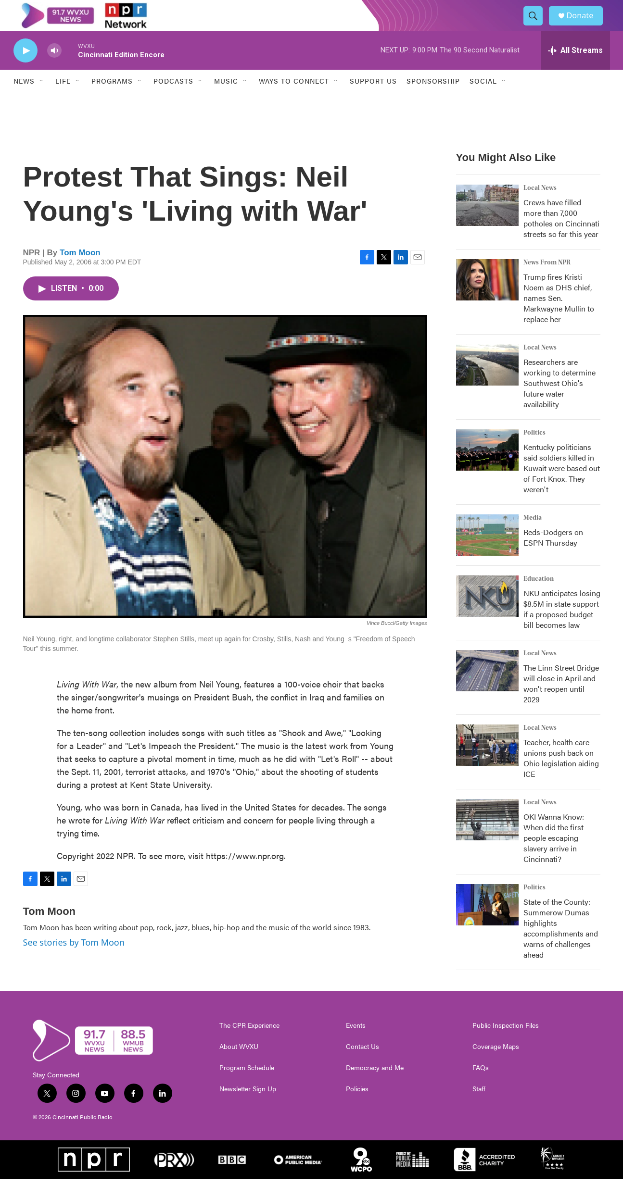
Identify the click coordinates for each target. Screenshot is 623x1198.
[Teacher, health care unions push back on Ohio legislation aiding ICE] (487, 764)
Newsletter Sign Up (247, 1108)
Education (538, 598)
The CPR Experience (249, 1044)
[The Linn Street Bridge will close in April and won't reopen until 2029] (487, 690)
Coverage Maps (495, 1066)
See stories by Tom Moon (74, 961)
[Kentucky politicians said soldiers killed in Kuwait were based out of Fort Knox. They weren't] (487, 469)
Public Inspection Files (505, 1044)
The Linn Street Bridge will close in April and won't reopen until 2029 (561, 702)
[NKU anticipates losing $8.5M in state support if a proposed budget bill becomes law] (487, 615)
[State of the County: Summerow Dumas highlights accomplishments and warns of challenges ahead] (487, 924)
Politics (534, 452)
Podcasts (173, 100)
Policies (357, 1108)
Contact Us (362, 1066)
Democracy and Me (375, 1087)
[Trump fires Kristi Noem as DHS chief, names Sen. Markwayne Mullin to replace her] (487, 299)
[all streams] (575, 69)
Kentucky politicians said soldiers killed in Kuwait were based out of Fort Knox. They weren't (561, 487)
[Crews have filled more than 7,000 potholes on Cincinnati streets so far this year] (487, 224)
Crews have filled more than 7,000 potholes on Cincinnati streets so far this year (561, 237)
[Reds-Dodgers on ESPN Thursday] (487, 554)
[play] (25, 69)
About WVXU (238, 1066)
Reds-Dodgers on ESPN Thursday (553, 556)
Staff (478, 1108)
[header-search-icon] (537, 25)
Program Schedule (246, 1087)
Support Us (373, 100)
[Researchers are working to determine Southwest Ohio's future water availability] (487, 384)
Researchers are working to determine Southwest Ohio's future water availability (559, 402)
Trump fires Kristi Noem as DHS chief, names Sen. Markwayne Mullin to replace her (558, 317)
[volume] (54, 70)
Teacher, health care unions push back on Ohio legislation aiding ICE (561, 777)
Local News (540, 207)
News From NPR (547, 282)
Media (532, 537)
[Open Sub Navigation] (42, 100)
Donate (585, 25)
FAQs (480, 1087)
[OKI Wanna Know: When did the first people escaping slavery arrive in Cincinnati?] (487, 839)
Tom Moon (80, 271)
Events (356, 1044)
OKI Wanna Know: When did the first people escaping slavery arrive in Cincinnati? (553, 857)
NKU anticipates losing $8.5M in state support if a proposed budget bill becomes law (561, 628)
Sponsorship (433, 100)
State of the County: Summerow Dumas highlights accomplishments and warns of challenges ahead (560, 947)
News (24, 100)
